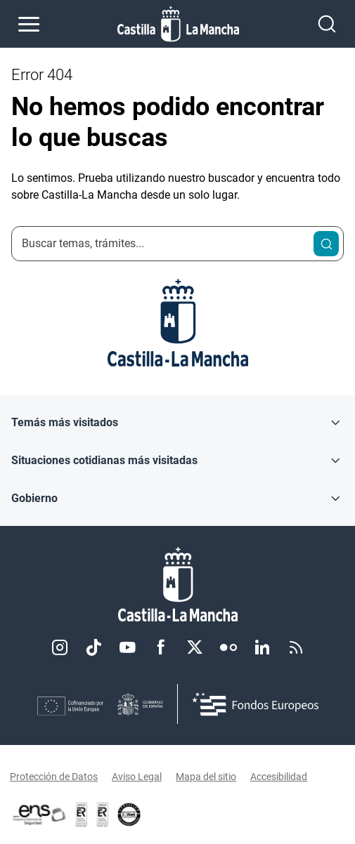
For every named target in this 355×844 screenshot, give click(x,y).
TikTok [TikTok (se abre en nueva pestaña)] (93, 647)
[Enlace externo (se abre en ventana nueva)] (102, 814)
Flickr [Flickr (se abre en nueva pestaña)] (228, 647)
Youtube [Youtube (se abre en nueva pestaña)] (127, 647)
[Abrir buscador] (327, 24)
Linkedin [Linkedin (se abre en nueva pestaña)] (262, 647)
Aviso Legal (137, 776)
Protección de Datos (54, 776)
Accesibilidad (278, 776)
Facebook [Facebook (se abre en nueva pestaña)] (161, 647)
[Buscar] (326, 243)
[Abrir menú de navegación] (28, 23)
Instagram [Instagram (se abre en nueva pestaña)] (60, 647)
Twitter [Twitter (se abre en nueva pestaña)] (195, 647)
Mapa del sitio (206, 776)
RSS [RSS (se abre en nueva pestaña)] (296, 647)
